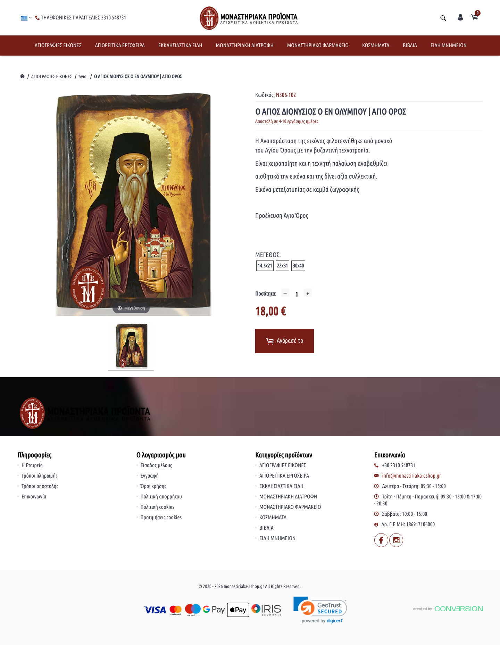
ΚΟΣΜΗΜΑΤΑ (375, 45)
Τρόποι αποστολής (40, 486)
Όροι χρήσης (153, 486)
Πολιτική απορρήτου (161, 497)
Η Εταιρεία (32, 465)
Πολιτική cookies (157, 507)
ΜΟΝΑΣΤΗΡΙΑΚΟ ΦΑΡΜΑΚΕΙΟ (318, 45)
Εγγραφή (150, 476)
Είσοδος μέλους (156, 465)
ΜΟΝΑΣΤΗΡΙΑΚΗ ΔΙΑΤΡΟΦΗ (244, 45)
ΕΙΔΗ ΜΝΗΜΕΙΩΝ (449, 45)
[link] (321, 610)
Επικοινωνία (34, 497)
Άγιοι (83, 76)
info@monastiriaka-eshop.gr (411, 476)
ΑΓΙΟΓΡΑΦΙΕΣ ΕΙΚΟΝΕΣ (58, 45)
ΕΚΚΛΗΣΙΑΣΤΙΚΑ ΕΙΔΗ (180, 45)
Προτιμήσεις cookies (161, 517)
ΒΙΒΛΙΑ (410, 45)
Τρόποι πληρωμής (40, 476)
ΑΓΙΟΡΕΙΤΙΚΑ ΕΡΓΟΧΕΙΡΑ (120, 45)
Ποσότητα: (265, 294)
